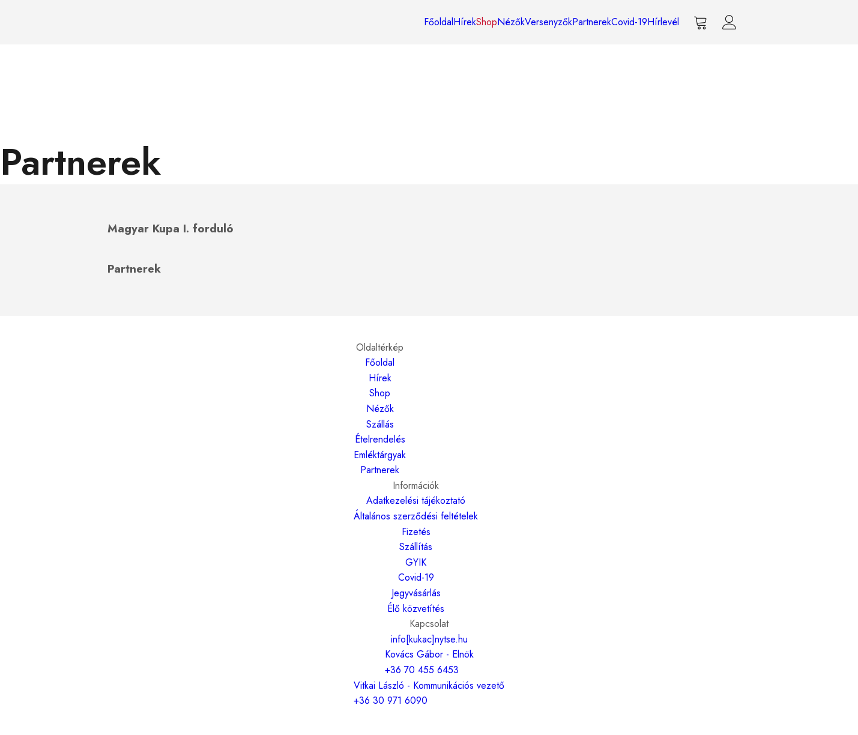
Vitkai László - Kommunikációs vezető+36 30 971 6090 (429, 693)
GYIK (415, 562)
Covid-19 (629, 22)
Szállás (380, 424)
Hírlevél (663, 22)
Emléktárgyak (380, 455)
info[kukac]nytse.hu (429, 639)
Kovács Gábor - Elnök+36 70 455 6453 (429, 662)
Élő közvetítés (415, 609)
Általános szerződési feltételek (416, 516)
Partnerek (591, 22)
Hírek (464, 22)
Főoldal (438, 22)
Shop (486, 22)
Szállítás (415, 547)
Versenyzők (548, 22)
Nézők (511, 22)
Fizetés (416, 532)
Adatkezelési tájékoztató (415, 500)
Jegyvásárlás (416, 593)
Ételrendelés (380, 439)
